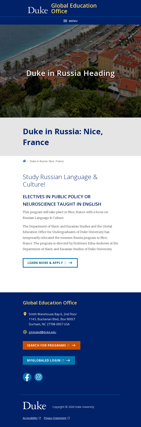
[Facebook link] (27, 377)
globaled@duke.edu (42, 332)
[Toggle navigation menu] (70, 21)
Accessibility (30, 418)
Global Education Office (50, 302)
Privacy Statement (55, 418)
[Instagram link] (38, 377)
